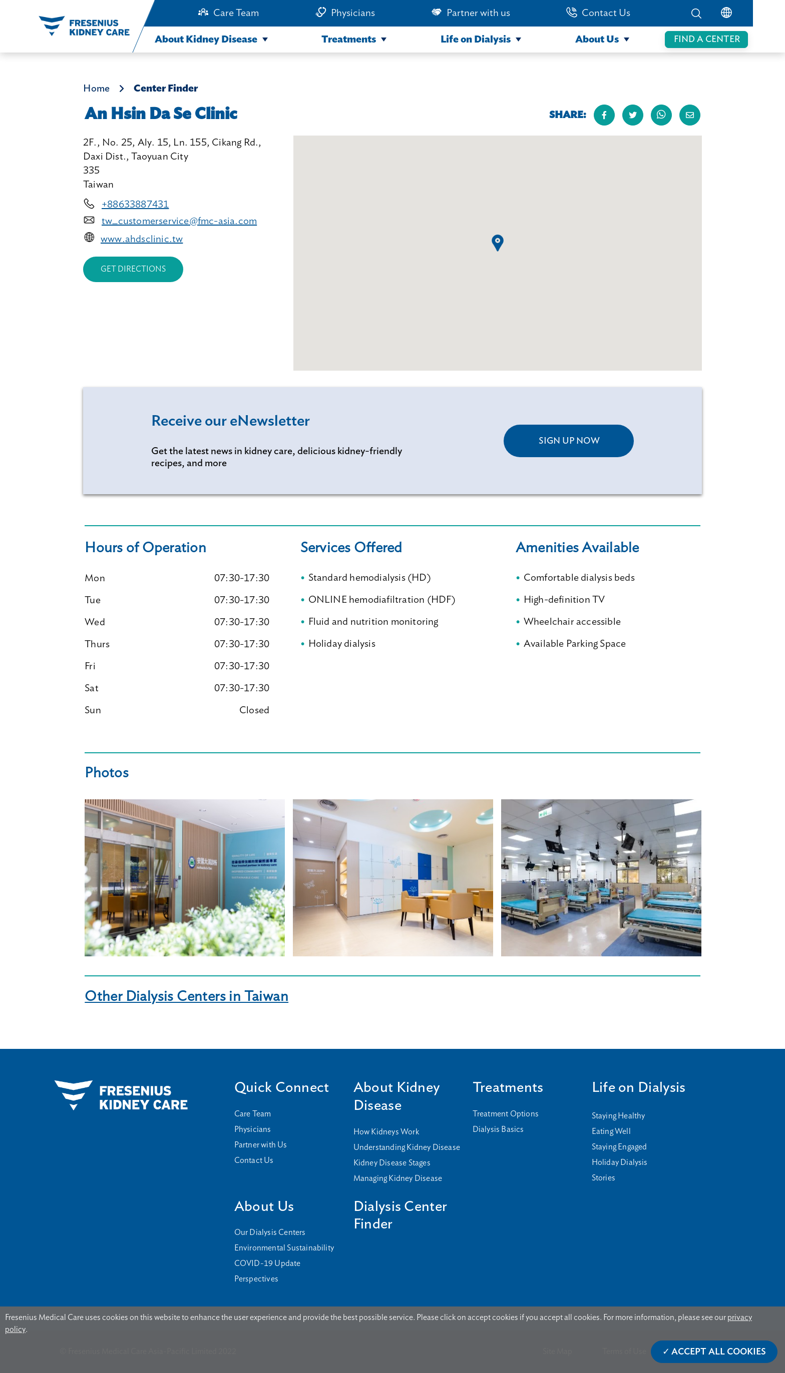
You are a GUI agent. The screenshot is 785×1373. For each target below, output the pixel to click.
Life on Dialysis (476, 40)
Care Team (236, 13)
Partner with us (478, 13)
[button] (498, 243)
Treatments (348, 40)
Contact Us (606, 13)
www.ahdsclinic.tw (142, 239)
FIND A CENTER (707, 39)
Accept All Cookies (718, 1351)
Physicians (353, 13)
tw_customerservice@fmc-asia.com (179, 221)
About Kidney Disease (206, 40)
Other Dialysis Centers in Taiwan (186, 996)
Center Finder (166, 89)
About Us (597, 40)
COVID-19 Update (267, 1263)
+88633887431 (135, 205)
